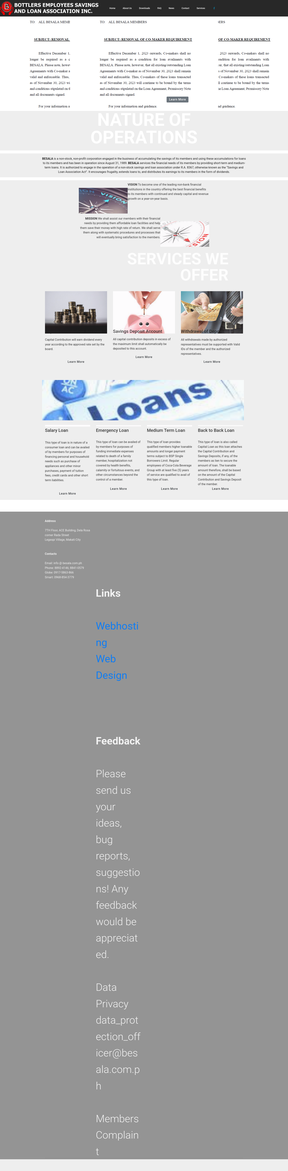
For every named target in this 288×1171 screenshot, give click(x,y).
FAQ (159, 8)
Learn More (177, 99)
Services (201, 8)
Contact (185, 8)
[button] (21, 55)
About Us (127, 8)
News (171, 8)
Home (112, 8)
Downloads (144, 8)
